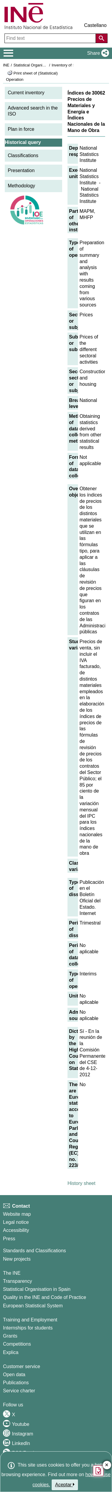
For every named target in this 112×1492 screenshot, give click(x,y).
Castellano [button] (95, 25)
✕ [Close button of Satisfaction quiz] (106, 1465)
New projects (16, 1259)
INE (6, 65)
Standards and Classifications (34, 1250)
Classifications (23, 155)
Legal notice (16, 1222)
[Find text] (50, 38)
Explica (11, 1352)
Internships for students (28, 1327)
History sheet (81, 1183)
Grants (10, 1335)
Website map (17, 1214)
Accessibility (16, 1230)
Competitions (17, 1344)
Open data (14, 1374)
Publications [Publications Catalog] (16, 1382)
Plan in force (21, 129)
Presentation (21, 170)
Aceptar (65, 1484)
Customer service (21, 1366)
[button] (97, 53)
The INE (12, 1273)
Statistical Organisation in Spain (40, 65)
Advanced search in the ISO (33, 111)
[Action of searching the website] (102, 38)
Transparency (17, 1281)
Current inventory (26, 92)
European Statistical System (33, 1305)
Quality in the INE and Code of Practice (44, 1297)
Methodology (21, 185)
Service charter (19, 1390)
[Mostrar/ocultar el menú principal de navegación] (8, 53)
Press (9, 1238)
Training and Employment (30, 1319)
